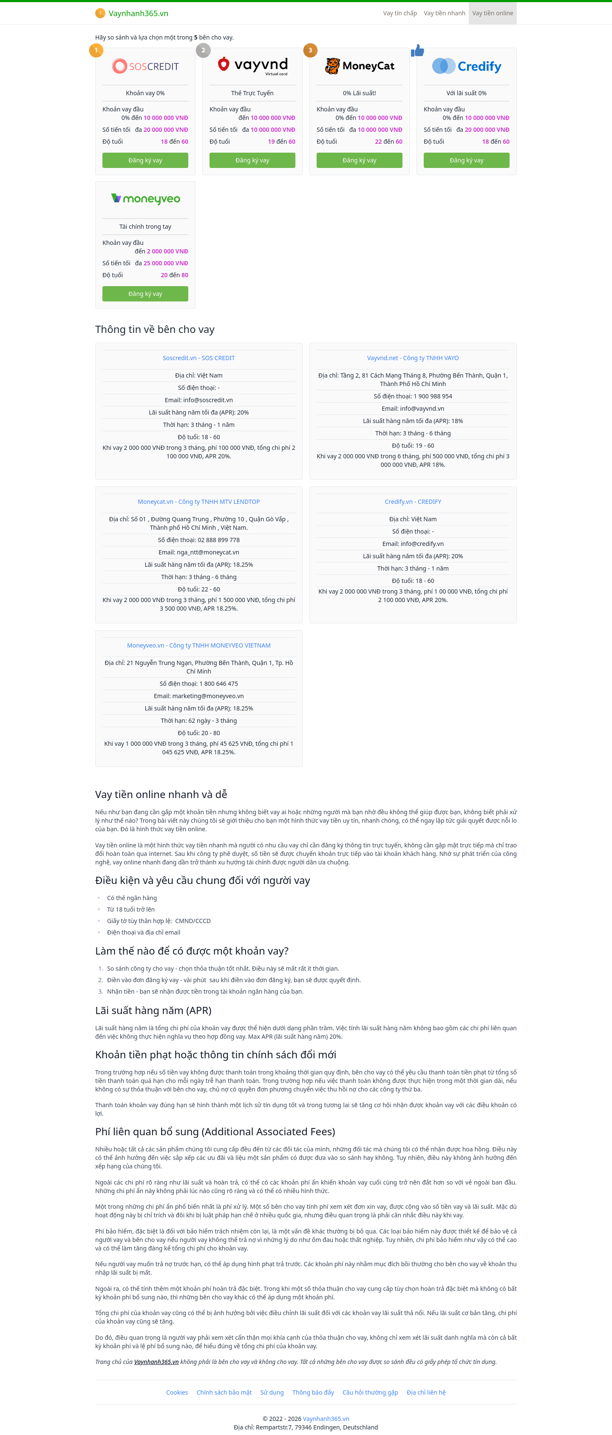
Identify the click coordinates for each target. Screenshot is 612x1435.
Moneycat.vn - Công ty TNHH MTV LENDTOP (199, 501)
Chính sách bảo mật (224, 1392)
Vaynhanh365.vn (131, 13)
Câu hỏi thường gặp (370, 1392)
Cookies (177, 1392)
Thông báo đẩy (313, 1392)
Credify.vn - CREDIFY (413, 501)
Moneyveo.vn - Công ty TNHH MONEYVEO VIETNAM (199, 645)
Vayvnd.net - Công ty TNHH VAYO (413, 358)
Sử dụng (272, 1392)
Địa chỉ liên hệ (426, 1392)
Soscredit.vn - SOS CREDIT (199, 358)
